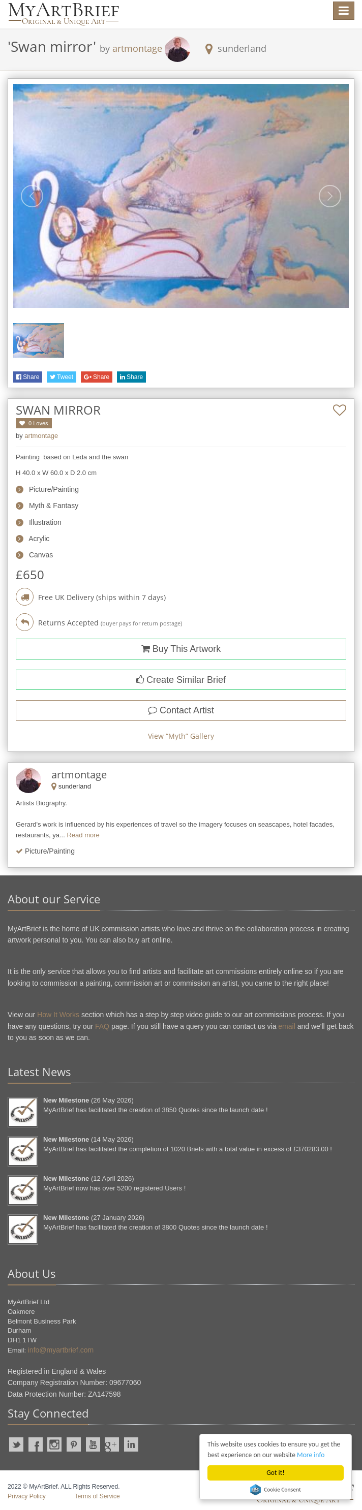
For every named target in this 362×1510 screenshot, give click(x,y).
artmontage (137, 48)
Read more (83, 835)
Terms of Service (96, 1496)
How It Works (58, 1015)
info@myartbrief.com (61, 1350)
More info (310, 1455)
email (286, 1026)
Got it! (275, 1472)
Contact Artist (181, 710)
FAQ (102, 1026)
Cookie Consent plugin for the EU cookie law (275, 1489)
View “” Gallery (181, 736)
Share (27, 377)
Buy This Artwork (181, 649)
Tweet (61, 377)
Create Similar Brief (181, 680)
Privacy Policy (27, 1496)
